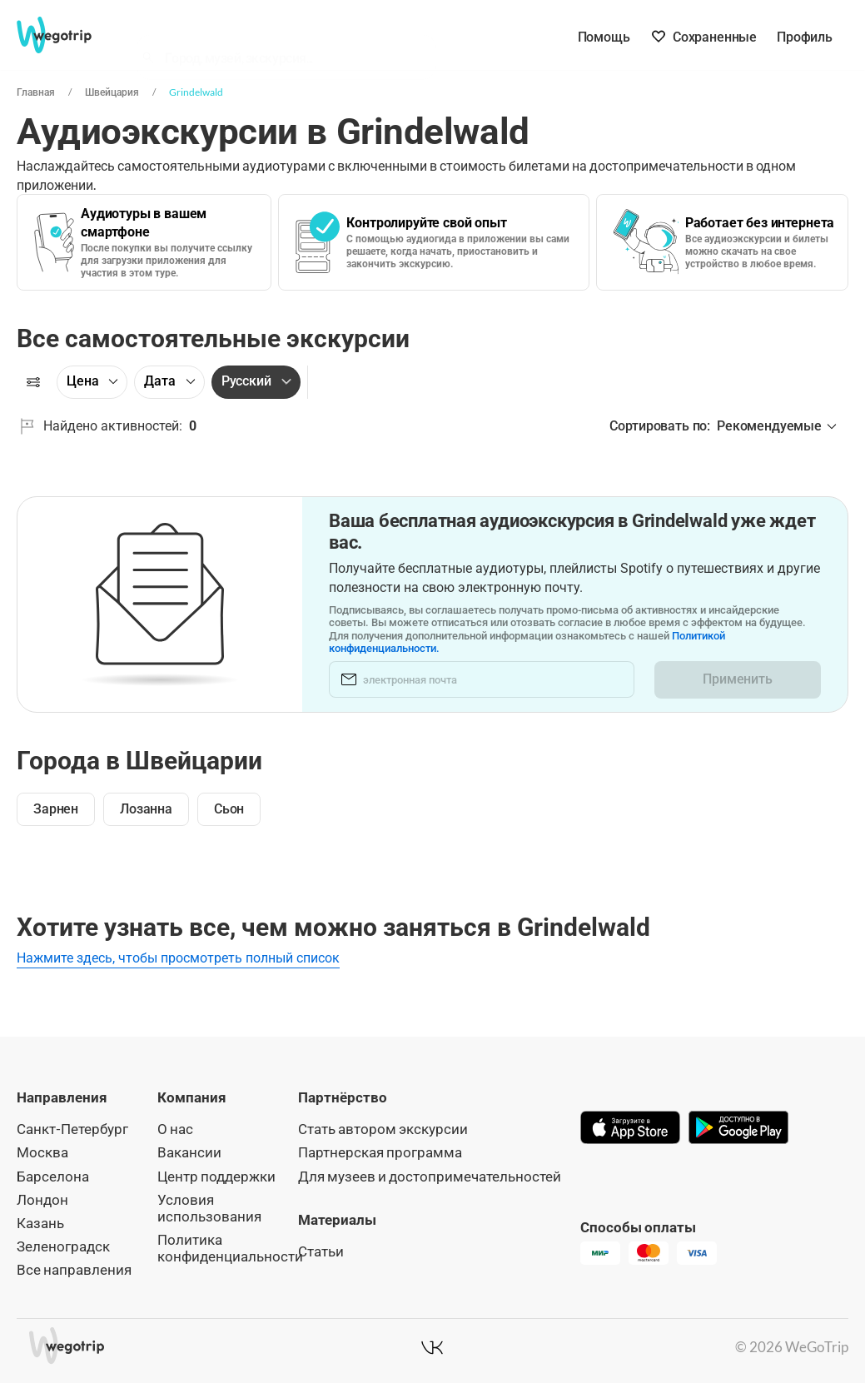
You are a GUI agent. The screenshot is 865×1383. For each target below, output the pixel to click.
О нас (175, 1128)
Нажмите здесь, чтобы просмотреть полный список (178, 958)
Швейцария (111, 92)
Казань (40, 1222)
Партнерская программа (380, 1152)
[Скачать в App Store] (630, 1129)
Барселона (53, 1176)
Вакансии (189, 1152)
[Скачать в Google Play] (738, 1129)
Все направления (74, 1269)
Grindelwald (196, 92)
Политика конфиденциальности (230, 1248)
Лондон (42, 1199)
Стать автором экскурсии (383, 1128)
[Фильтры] (33, 382)
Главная (35, 92)
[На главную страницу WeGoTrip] (66, 35)
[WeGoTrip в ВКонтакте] (432, 1347)
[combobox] (294, 38)
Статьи (321, 1251)
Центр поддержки (216, 1176)
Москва (42, 1152)
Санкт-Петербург (72, 1128)
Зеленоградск (63, 1246)
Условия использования (209, 1208)
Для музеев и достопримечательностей (429, 1176)
